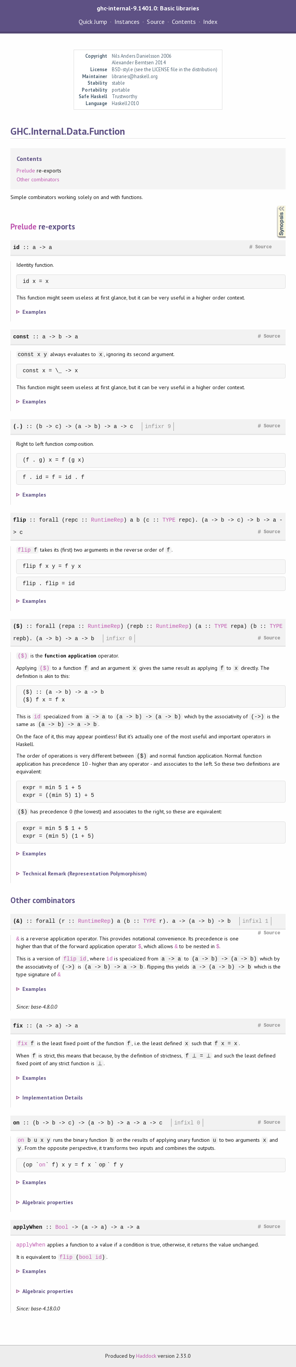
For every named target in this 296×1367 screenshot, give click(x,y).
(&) (18, 921)
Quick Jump (93, 21)
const (21, 336)
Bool (61, 1227)
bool (85, 1257)
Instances (127, 21)
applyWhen (27, 1227)
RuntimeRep (107, 520)
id (16, 247)
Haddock (146, 1355)
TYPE (168, 520)
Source (155, 21)
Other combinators (38, 179)
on (16, 1122)
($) (18, 626)
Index (210, 21)
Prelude (26, 170)
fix (18, 1025)
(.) (18, 426)
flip (19, 520)
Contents (184, 21)
